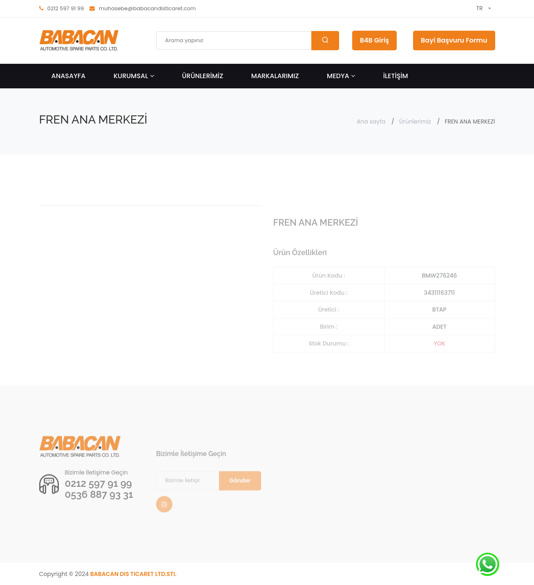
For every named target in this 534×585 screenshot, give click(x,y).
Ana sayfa (371, 121)
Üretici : (329, 326)
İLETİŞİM (395, 76)
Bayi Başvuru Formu (454, 40)
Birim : (328, 343)
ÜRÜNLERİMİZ (202, 76)
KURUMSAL (134, 76)
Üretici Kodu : (329, 309)
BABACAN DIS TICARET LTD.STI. (133, 574)
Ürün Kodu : (328, 292)
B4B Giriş (374, 40)
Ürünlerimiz (415, 121)
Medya (341, 76)
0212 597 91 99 (98, 496)
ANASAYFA (68, 76)
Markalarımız (275, 76)
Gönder (240, 497)
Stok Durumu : (328, 360)
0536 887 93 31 (99, 507)
